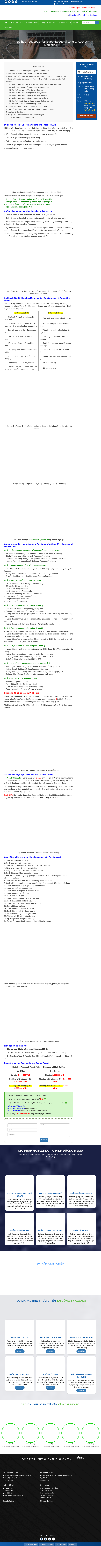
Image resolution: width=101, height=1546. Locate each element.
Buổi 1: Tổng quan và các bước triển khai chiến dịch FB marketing (35, 84)
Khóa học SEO (50, 1374)
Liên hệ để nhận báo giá (22, 118)
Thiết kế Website (81, 1231)
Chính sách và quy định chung (49, 1488)
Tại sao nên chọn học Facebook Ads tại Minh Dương (26, 106)
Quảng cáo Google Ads (50, 1231)
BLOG (75, 23)
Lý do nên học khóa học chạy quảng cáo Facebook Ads (28, 71)
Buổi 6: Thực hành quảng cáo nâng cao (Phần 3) (28, 98)
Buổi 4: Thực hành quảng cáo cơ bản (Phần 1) (28, 93)
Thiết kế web (65, 23)
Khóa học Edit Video (19, 1374)
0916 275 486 (15, 1447)
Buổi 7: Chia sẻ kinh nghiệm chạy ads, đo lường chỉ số (31, 101)
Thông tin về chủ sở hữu (47, 1495)
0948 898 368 (95, 1447)
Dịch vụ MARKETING (28, 23)
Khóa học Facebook (50, 1338)
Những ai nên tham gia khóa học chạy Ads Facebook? (27, 73)
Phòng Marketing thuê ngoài (19, 1194)
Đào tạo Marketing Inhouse (81, 1375)
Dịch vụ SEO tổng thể (50, 1193)
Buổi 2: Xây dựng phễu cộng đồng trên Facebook (29, 87)
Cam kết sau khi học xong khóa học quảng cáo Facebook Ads (30, 109)
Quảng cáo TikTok (19, 1231)
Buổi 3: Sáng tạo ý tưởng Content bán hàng (26, 90)
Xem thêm (19, 1351)
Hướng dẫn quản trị (61, 1)
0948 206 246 (75, 1447)
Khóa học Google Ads (16, 1108)
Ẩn (42, 66)
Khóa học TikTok (19, 1338)
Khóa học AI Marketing (16, 1106)
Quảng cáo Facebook (81, 1193)
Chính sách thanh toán (47, 1493)
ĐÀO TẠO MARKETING (48, 23)
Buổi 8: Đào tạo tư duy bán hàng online (25, 104)
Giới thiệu (13, 23)
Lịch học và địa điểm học (16, 112)
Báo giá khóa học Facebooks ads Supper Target (25, 115)
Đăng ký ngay (86, 116)
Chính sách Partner (61, 4)
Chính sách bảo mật (46, 1490)
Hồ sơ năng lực (76, 1)
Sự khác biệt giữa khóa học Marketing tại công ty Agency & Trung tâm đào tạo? (36, 76)
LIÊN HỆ (8, 27)
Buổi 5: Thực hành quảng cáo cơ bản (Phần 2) (28, 95)
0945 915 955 (35, 1447)
